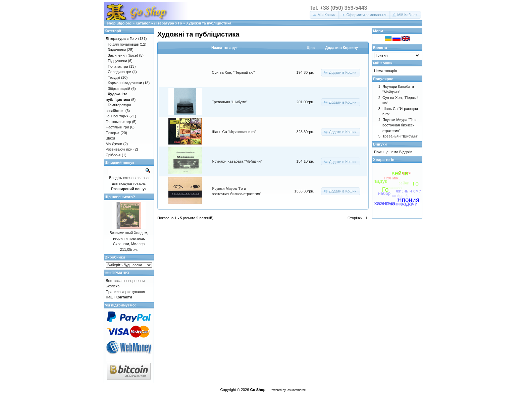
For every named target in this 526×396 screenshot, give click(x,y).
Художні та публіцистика (208, 23)
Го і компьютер (118, 122)
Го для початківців (123, 44)
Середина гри (119, 72)
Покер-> (112, 133)
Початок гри (118, 66)
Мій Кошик (382, 63)
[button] (324, 15)
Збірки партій (119, 89)
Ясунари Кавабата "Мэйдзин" (237, 161)
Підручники (117, 61)
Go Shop (257, 390)
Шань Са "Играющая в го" (234, 132)
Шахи (110, 138)
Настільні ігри (117, 127)
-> (121, 39)
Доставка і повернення (125, 281)
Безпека (112, 286)
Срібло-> (113, 155)
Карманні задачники (125, 83)
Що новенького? (120, 197)
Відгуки (380, 144)
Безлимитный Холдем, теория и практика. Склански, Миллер (128, 238)
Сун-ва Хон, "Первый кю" (233, 72)
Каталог (143, 23)
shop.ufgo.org (119, 23)
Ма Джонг (114, 144)
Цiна (311, 48)
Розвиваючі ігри (119, 149)
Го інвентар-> (117, 116)
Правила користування (125, 292)
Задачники (117, 50)
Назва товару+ (224, 48)
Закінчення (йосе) (123, 55)
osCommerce (296, 390)
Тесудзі (114, 77)
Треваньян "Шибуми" (230, 102)
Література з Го (168, 23)
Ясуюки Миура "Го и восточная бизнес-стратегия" (399, 125)
